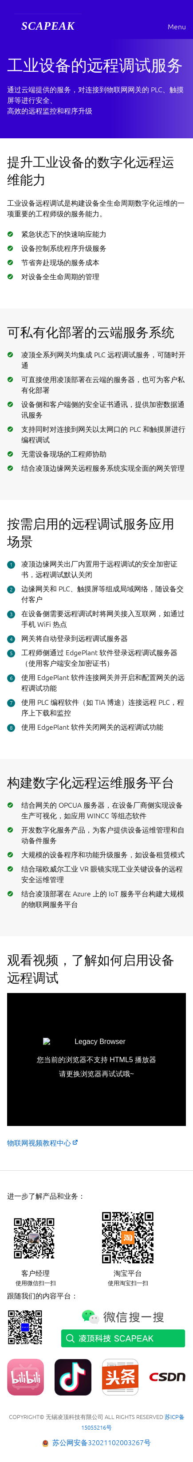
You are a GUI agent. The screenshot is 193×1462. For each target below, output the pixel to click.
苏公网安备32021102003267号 (101, 1442)
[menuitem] (48, 26)
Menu (177, 27)
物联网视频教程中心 (39, 1143)
